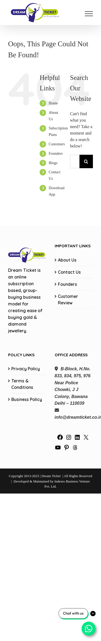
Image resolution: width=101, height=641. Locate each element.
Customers (57, 144)
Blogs (53, 163)
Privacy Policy (25, 368)
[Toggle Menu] (89, 13)
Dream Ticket (51, 476)
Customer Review (68, 299)
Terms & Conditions (22, 384)
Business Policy (26, 399)
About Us (67, 260)
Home (53, 103)
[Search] (86, 161)
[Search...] (74, 161)
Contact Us (69, 272)
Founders (56, 154)
